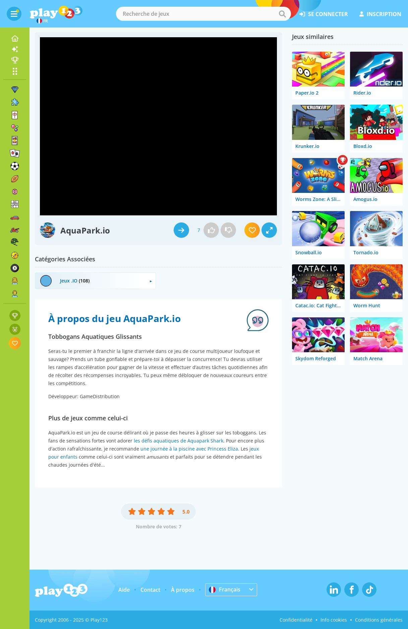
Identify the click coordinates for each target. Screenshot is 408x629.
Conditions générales (379, 620)
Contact (150, 589)
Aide (124, 589)
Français (224, 589)
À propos (182, 589)
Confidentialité (296, 620)
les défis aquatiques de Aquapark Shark (178, 440)
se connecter (323, 14)
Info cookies (333, 620)
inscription (380, 14)
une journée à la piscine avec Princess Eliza (189, 448)
